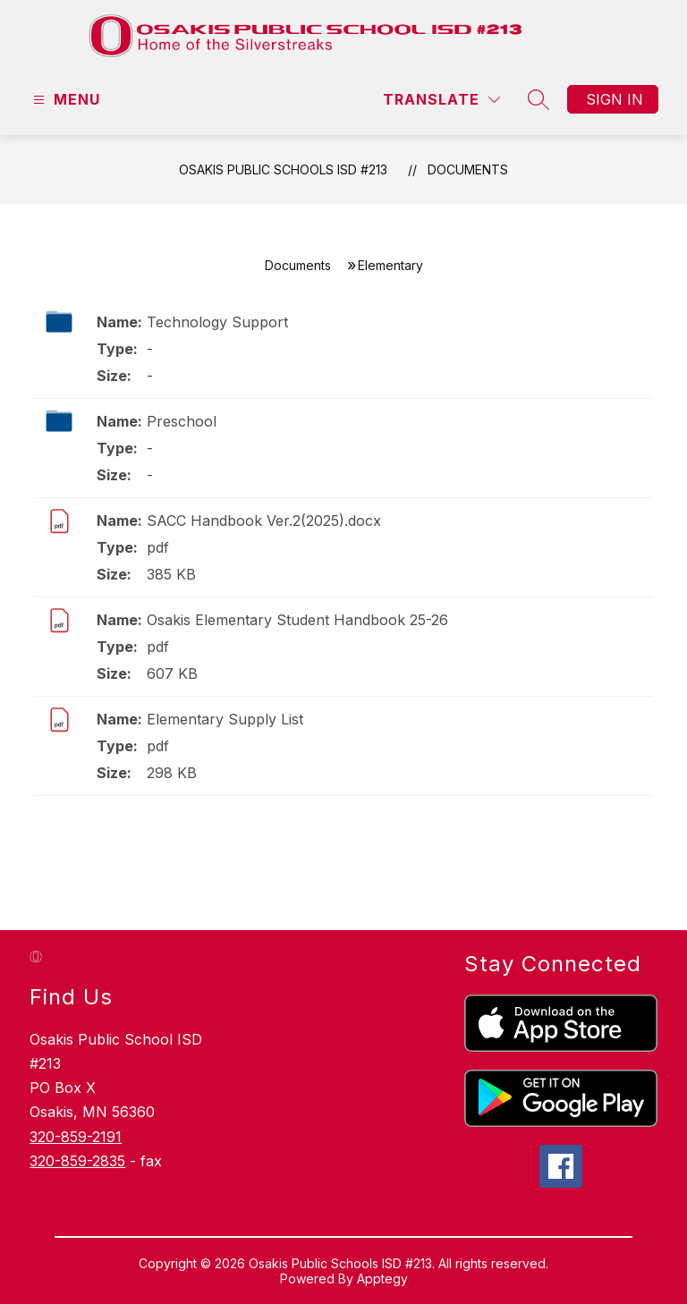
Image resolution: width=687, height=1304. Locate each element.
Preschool (181, 421)
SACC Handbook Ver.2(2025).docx (264, 520)
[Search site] (538, 99)
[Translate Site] (441, 100)
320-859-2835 (77, 1161)
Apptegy (382, 1278)
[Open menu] (64, 100)
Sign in (614, 99)
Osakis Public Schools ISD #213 (283, 169)
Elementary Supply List (225, 719)
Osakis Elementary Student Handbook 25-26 (297, 620)
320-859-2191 (76, 1137)
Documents (468, 169)
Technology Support (217, 322)
